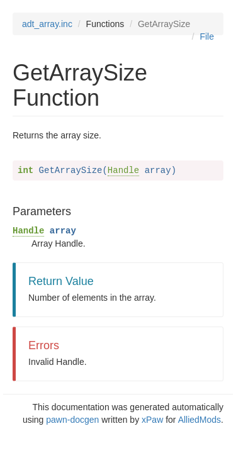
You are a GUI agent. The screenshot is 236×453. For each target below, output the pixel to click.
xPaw (152, 420)
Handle (123, 170)
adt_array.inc (47, 24)
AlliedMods (199, 420)
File (206, 36)
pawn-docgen (72, 420)
